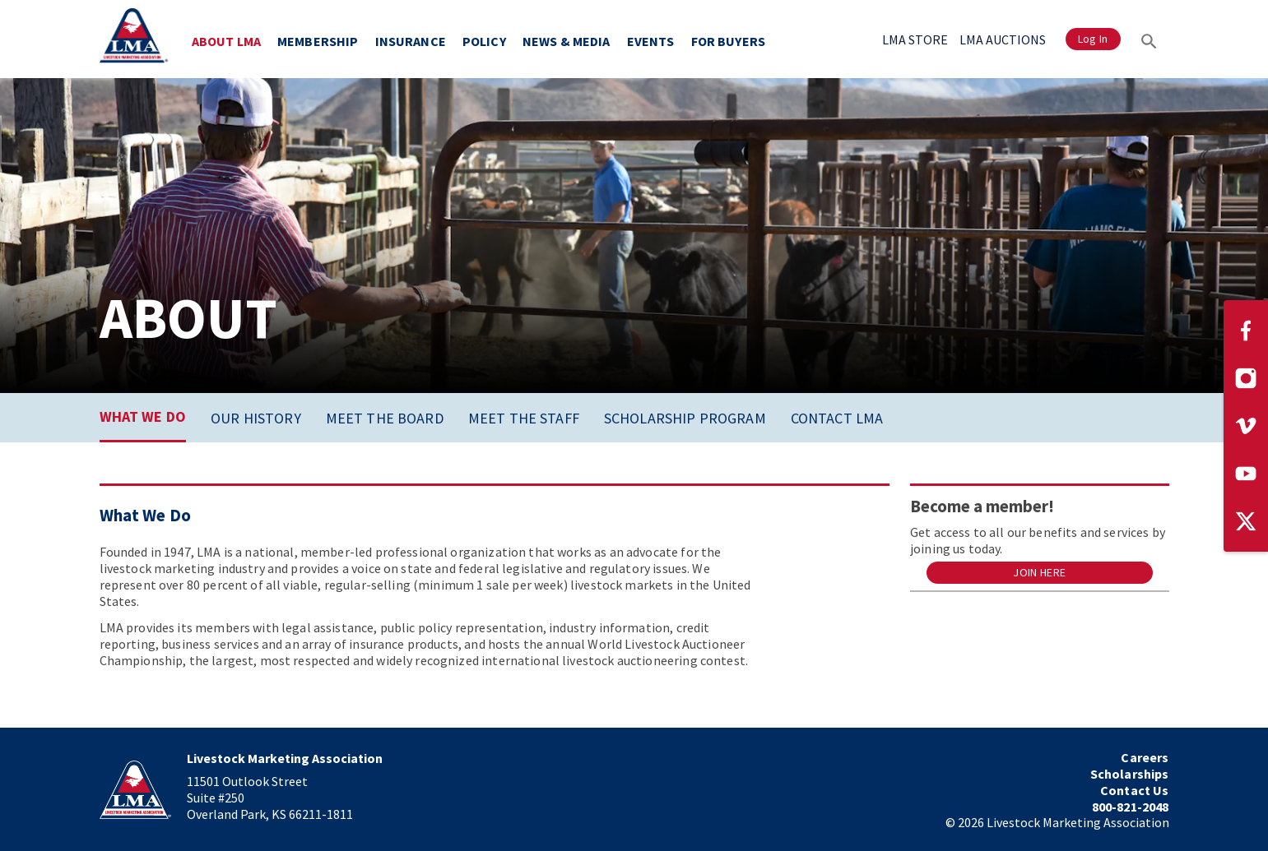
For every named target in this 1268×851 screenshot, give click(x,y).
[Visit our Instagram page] (1246, 378)
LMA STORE (915, 39)
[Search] (1149, 39)
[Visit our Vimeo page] (1246, 425)
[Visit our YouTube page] (1246, 473)
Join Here (1039, 573)
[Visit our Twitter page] (1246, 521)
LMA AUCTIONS (1002, 39)
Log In (1093, 39)
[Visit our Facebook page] (1246, 330)
